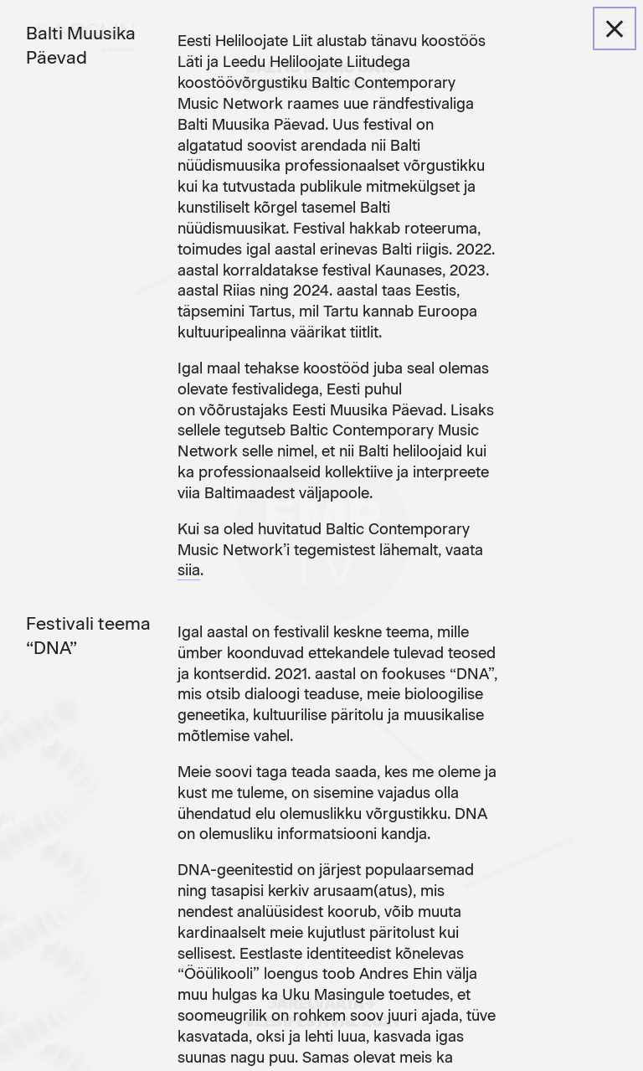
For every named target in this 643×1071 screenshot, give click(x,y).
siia (188, 570)
